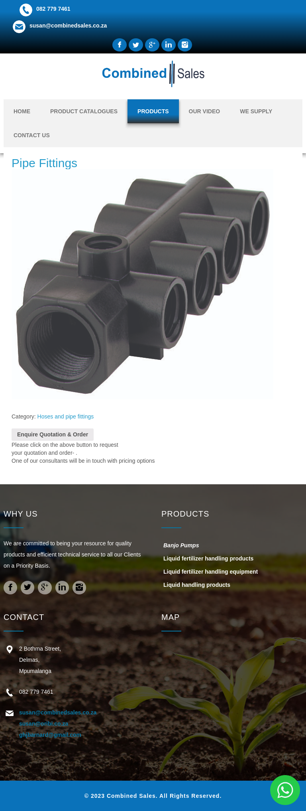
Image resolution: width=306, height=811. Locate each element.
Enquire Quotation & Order (52, 434)
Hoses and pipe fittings (65, 416)
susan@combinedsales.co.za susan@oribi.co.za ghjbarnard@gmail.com (57, 723)
